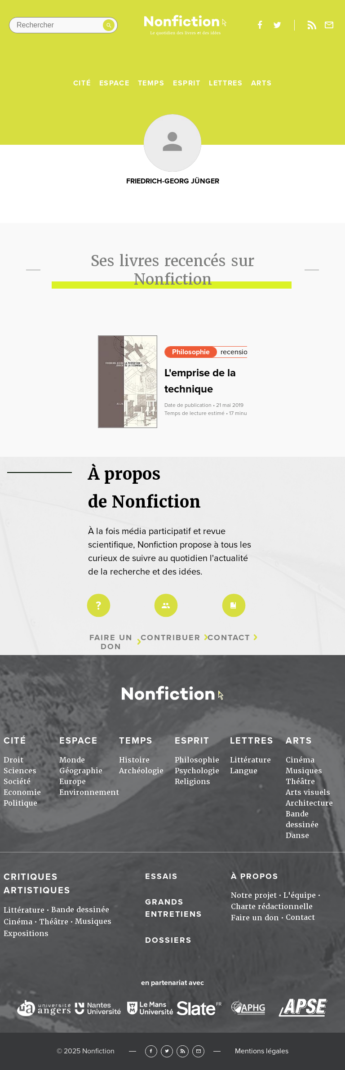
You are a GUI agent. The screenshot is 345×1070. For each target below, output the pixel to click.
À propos (255, 876)
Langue (243, 771)
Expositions (26, 933)
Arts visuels (308, 792)
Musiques (304, 771)
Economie (22, 792)
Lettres (226, 83)
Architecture (309, 803)
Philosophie (191, 352)
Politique (20, 803)
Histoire (134, 760)
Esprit (187, 83)
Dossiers (168, 940)
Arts (261, 83)
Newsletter (329, 25)
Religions (192, 781)
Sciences (20, 771)
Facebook (151, 1051)
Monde (72, 760)
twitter (277, 25)
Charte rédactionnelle (272, 906)
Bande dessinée (80, 909)
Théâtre (300, 781)
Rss (311, 25)
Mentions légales (261, 1051)
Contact (229, 637)
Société (17, 781)
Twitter (167, 1051)
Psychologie (197, 771)
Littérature (250, 760)
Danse (297, 835)
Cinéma (300, 760)
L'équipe (299, 895)
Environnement (89, 792)
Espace (114, 83)
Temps (151, 83)
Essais (161, 876)
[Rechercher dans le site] (63, 25)
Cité (82, 83)
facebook (259, 25)
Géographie (80, 771)
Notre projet (254, 895)
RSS (183, 1051)
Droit (13, 760)
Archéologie (141, 771)
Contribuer (171, 637)
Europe (72, 781)
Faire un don (111, 642)
